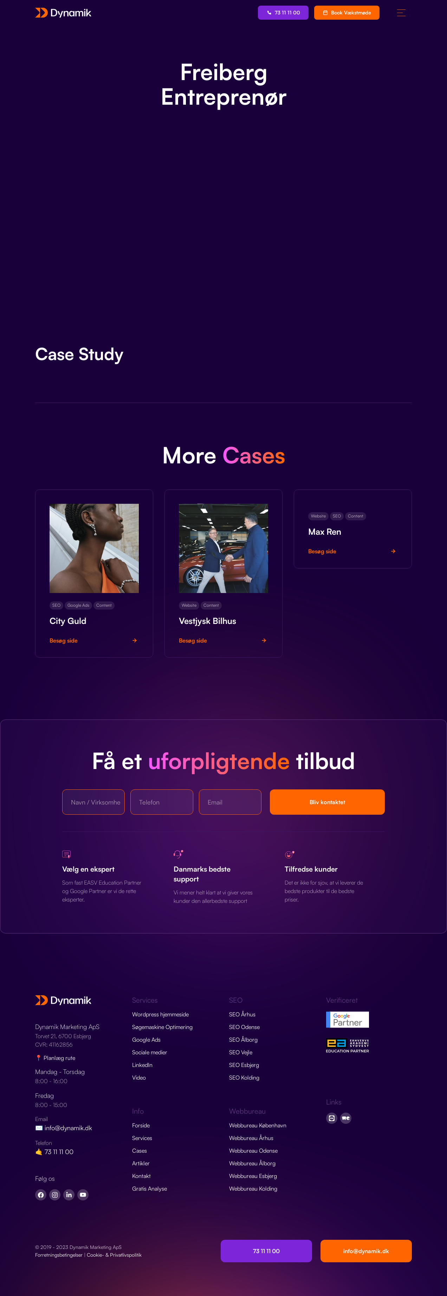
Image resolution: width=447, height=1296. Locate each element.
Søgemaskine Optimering (162, 1026)
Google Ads (146, 1039)
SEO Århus (242, 1014)
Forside (141, 1125)
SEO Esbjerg (244, 1064)
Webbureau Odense (253, 1150)
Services (142, 1137)
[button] (401, 12)
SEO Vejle (240, 1052)
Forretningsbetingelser (59, 1255)
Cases (139, 1150)
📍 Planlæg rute (55, 1057)
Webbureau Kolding (253, 1188)
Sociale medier (149, 1052)
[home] (63, 13)
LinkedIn (142, 1064)
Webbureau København (257, 1125)
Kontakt (141, 1175)
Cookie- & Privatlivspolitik (114, 1255)
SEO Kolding (244, 1077)
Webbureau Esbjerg (253, 1175)
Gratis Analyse (149, 1188)
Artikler (141, 1163)
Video (139, 1077)
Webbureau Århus (251, 1137)
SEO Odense (244, 1026)
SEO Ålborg (243, 1039)
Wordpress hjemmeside (160, 1014)
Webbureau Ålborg (252, 1163)
